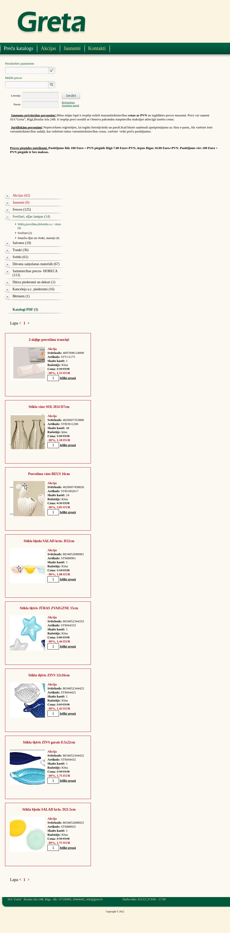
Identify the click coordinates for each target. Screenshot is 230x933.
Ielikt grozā (68, 378)
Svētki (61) (20, 257)
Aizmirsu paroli (70, 105)
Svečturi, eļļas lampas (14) (31, 216)
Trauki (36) (21, 250)
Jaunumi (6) (21, 202)
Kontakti (97, 48)
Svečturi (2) (25, 233)
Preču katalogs (18, 48)
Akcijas (48, 48)
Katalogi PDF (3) (25, 309)
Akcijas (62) (21, 195)
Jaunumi (72, 48)
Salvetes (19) (22, 243)
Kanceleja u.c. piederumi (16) (33, 289)
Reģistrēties (68, 102)
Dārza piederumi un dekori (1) (34, 282)
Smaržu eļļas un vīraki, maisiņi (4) (38, 238)
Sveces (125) (22, 209)
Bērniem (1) (21, 296)
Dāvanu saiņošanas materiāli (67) (36, 264)
